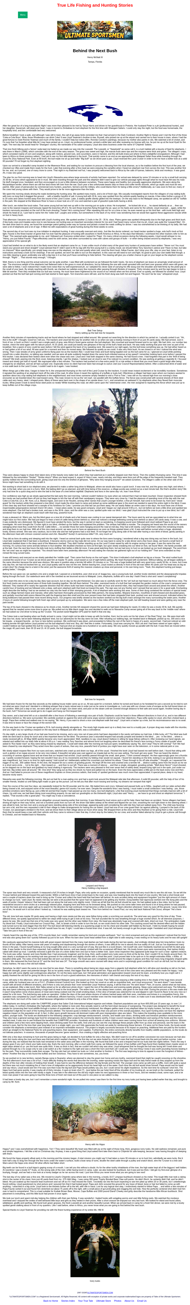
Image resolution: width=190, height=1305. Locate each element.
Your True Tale (85, 1301)
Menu (22, 15)
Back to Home (50, 1301)
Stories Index (68, 1301)
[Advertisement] (95, 83)
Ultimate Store (103, 1301)
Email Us (142, 1301)
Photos (117, 1301)
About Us (129, 1301)
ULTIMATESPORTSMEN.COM (100, 1293)
